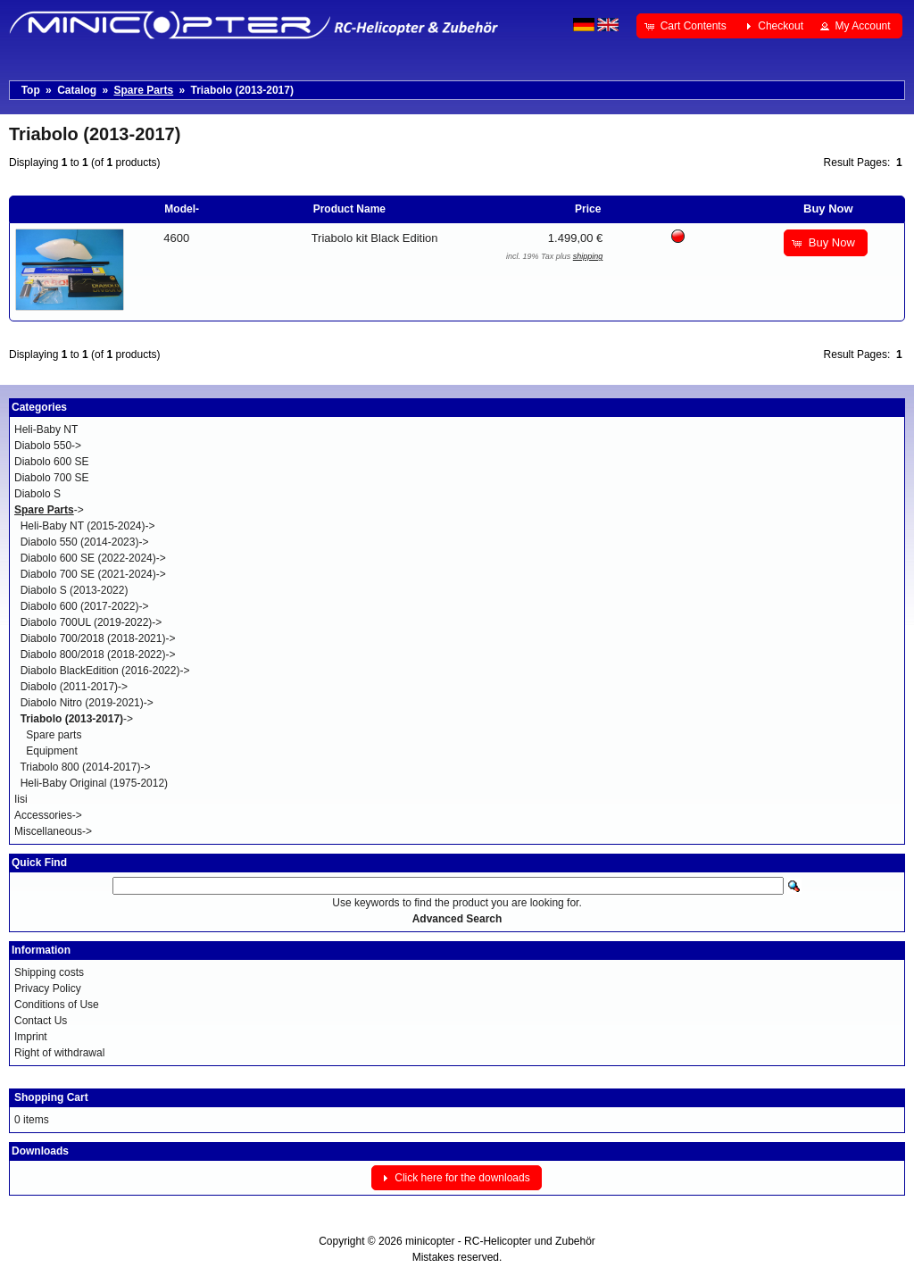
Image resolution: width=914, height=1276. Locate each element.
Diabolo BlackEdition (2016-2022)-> (105, 670)
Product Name (349, 209)
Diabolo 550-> (47, 445)
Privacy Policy (47, 988)
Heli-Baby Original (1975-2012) (94, 783)
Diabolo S (37, 494)
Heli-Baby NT (46, 429)
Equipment (51, 751)
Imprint (30, 1036)
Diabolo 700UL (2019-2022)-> (91, 622)
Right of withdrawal (59, 1053)
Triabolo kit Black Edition (375, 238)
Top (30, 90)
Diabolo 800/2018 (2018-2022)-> (98, 654)
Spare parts (53, 735)
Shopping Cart (51, 1097)
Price (588, 209)
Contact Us (40, 1020)
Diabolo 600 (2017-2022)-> (85, 606)
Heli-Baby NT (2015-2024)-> (88, 526)
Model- (181, 209)
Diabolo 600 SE (51, 461)
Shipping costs (49, 972)
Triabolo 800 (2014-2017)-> (85, 767)
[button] (686, 25)
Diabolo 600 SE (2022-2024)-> (93, 558)
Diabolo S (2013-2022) (75, 590)
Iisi (21, 799)
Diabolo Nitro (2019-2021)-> (87, 702)
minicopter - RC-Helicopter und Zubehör (500, 1241)
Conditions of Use (56, 1004)
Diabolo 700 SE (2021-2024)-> (93, 574)
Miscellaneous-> (53, 831)
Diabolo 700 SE (51, 477)
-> (49, 510)
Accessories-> (48, 815)
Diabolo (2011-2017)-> (74, 686)
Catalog (76, 90)
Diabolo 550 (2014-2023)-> (85, 542)
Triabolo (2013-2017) (242, 90)
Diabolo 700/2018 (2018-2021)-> (98, 638)
